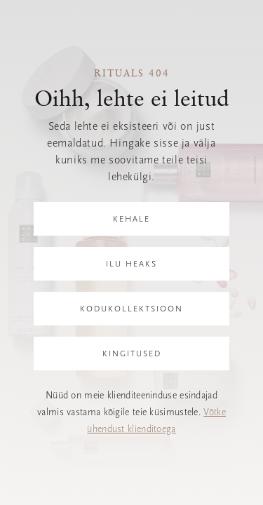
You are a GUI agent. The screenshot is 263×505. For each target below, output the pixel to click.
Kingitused (131, 353)
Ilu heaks (131, 264)
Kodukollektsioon (131, 309)
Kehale (131, 219)
